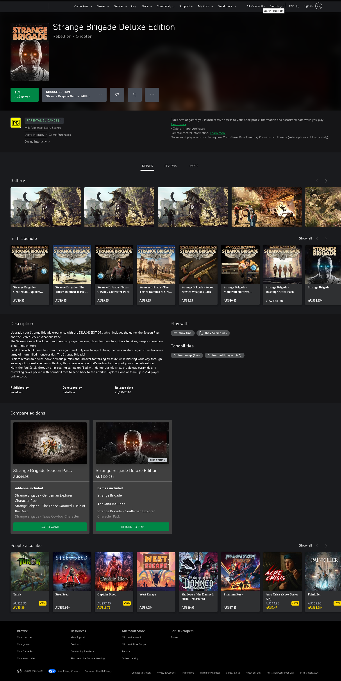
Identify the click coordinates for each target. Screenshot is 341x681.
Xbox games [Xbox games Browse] (23, 644)
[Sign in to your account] (312, 6)
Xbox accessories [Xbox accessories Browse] (26, 658)
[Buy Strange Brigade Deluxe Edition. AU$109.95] (25, 95)
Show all (305, 238)
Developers (225, 6)
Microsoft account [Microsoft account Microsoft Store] (131, 637)
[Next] (326, 181)
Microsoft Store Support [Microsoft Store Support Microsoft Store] (134, 644)
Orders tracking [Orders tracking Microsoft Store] (130, 658)
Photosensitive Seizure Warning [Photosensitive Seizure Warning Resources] (88, 658)
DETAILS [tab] (147, 166)
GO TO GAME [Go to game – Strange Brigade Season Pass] (50, 527)
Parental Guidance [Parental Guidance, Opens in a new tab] (44, 120)
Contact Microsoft (141, 672)
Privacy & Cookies (166, 672)
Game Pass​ (81, 6)
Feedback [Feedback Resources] (76, 644)
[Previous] (317, 181)
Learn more (178, 124)
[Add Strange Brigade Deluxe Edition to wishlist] (117, 95)
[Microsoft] (32, 6)
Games (101, 6)
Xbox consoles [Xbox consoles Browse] (24, 637)
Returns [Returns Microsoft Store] (126, 651)
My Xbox (203, 6)
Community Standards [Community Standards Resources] (82, 651)
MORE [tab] (193, 166)
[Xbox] (61, 6)
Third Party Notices (210, 672)
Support (184, 6)
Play (133, 6)
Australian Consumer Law (280, 672)
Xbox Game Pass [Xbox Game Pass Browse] (26, 651)
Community (164, 6)
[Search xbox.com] (276, 6)
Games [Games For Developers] (174, 637)
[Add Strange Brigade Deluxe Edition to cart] (135, 95)
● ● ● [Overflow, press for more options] (152, 94)
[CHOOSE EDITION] (74, 95)
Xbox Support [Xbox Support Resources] (78, 637)
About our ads (253, 672)
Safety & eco (233, 672)
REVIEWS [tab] (170, 166)
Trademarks (188, 672)
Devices (118, 6)
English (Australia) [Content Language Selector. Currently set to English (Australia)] (33, 670)
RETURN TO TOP (132, 527)
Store (145, 6)
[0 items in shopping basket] (294, 5)
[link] (30, 275)
